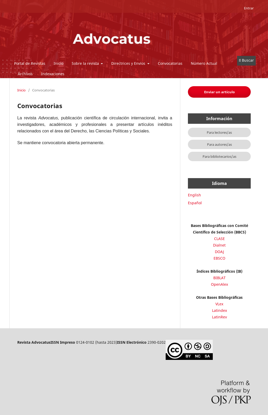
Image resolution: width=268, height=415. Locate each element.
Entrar (249, 8)
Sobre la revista (86, 63)
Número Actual (204, 63)
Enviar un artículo (219, 92)
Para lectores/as (219, 132)
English (194, 194)
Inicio (58, 63)
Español (195, 202)
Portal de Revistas (29, 63)
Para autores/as (219, 144)
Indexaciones (52, 73)
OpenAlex (219, 284)
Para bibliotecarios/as (219, 156)
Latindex (219, 310)
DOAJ (219, 251)
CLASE (219, 238)
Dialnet (219, 245)
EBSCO (219, 258)
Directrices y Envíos (128, 63)
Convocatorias (170, 63)
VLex (219, 303)
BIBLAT (219, 277)
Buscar (246, 60)
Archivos (25, 73)
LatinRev (219, 316)
